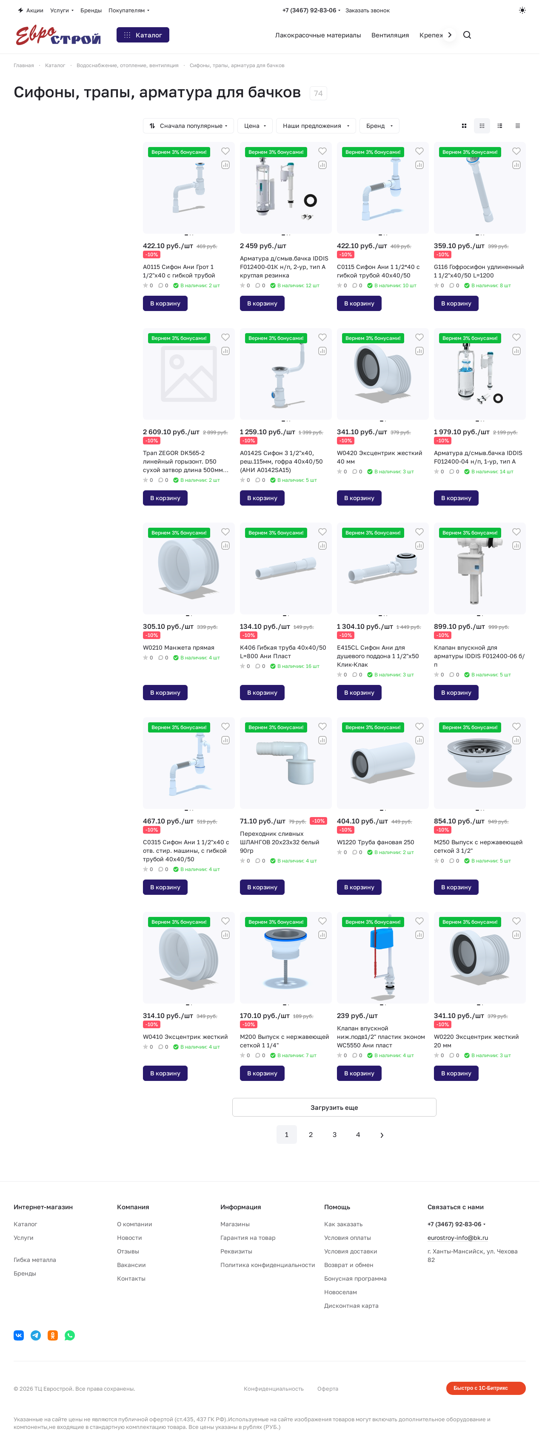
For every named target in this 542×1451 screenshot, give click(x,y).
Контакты (131, 1278)
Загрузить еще (334, 1107)
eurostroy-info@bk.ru (458, 1237)
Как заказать (343, 1224)
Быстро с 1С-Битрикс (481, 1388)
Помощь (337, 1207)
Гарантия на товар (248, 1237)
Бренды (25, 1273)
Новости (129, 1237)
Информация (240, 1207)
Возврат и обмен (349, 1264)
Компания (133, 1207)
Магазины (235, 1224)
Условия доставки (350, 1251)
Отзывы (128, 1251)
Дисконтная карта (351, 1305)
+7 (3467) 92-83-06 (309, 10)
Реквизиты (236, 1251)
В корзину (165, 303)
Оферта (327, 1388)
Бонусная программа (355, 1278)
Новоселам (340, 1291)
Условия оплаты (347, 1237)
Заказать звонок (367, 10)
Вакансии (131, 1264)
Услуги (24, 1237)
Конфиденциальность (274, 1388)
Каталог (25, 1224)
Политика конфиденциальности (267, 1264)
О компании (134, 1224)
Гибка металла (35, 1259)
